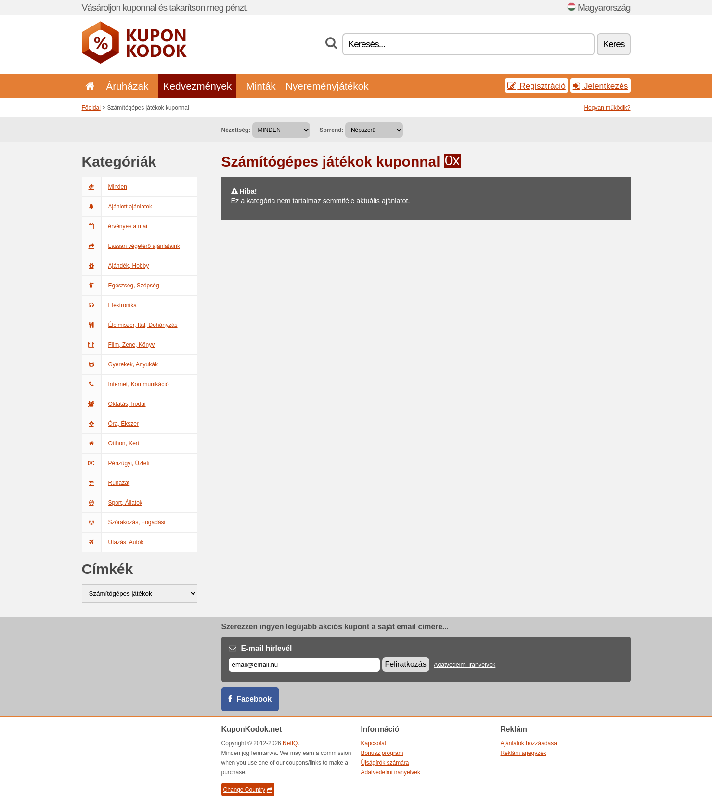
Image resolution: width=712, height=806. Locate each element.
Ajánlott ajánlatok (117, 206)
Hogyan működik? (607, 107)
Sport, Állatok (112, 502)
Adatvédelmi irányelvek (464, 665)
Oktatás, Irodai (114, 404)
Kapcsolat (374, 743)
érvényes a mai (114, 226)
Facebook (254, 699)
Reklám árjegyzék (523, 753)
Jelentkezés (600, 86)
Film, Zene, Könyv (118, 344)
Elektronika (109, 305)
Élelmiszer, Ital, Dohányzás (130, 325)
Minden (104, 186)
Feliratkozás (406, 664)
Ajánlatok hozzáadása (529, 743)
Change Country (247, 789)
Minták (260, 85)
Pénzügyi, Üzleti (116, 463)
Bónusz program (382, 753)
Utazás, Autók (113, 542)
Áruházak (127, 85)
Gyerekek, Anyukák (120, 364)
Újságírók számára (385, 762)
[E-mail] (304, 665)
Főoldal (91, 107)
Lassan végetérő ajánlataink (131, 246)
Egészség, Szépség (120, 285)
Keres (613, 44)
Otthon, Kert (111, 443)
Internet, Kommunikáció (125, 384)
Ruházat (106, 483)
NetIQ (290, 743)
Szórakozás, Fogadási (124, 522)
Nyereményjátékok (327, 85)
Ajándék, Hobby (115, 265)
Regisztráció (536, 86)
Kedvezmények (197, 85)
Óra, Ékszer (110, 423)
